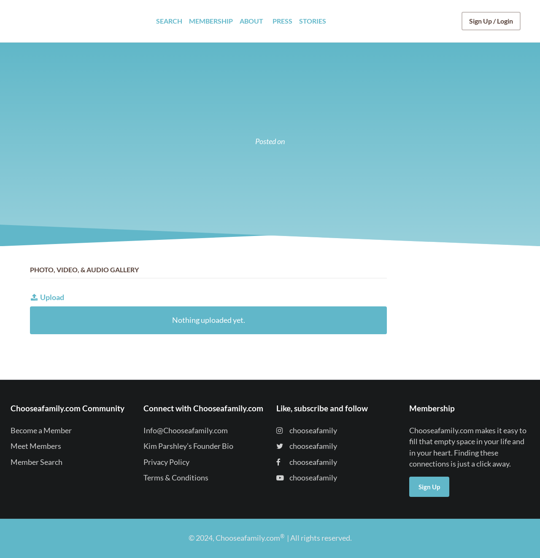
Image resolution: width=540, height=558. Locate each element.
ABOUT (251, 21)
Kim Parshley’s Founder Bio (188, 446)
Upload (47, 297)
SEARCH (169, 21)
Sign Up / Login (491, 21)
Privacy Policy (166, 462)
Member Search (36, 462)
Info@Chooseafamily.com (185, 430)
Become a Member (41, 430)
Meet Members (36, 446)
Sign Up (429, 487)
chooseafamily (306, 430)
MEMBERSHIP (211, 21)
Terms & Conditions (175, 477)
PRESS (282, 21)
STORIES (312, 21)
